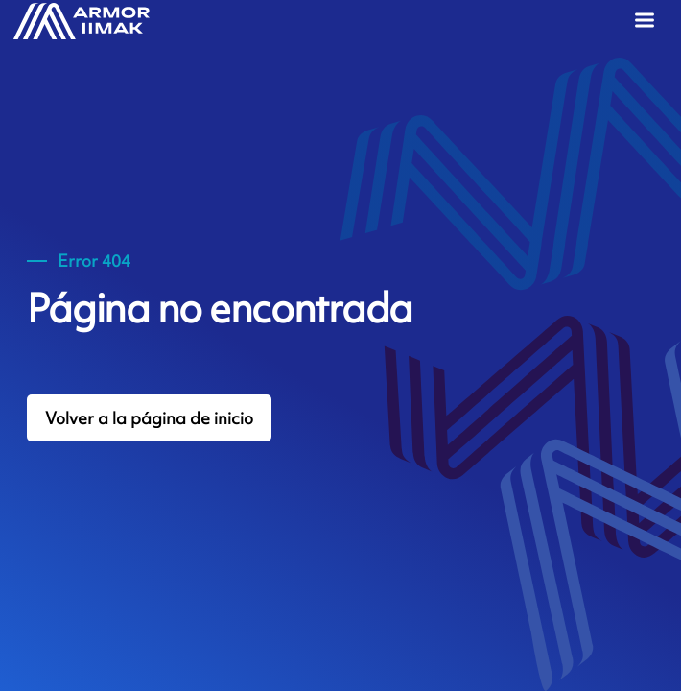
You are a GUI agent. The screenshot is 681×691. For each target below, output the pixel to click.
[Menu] (648, 23)
